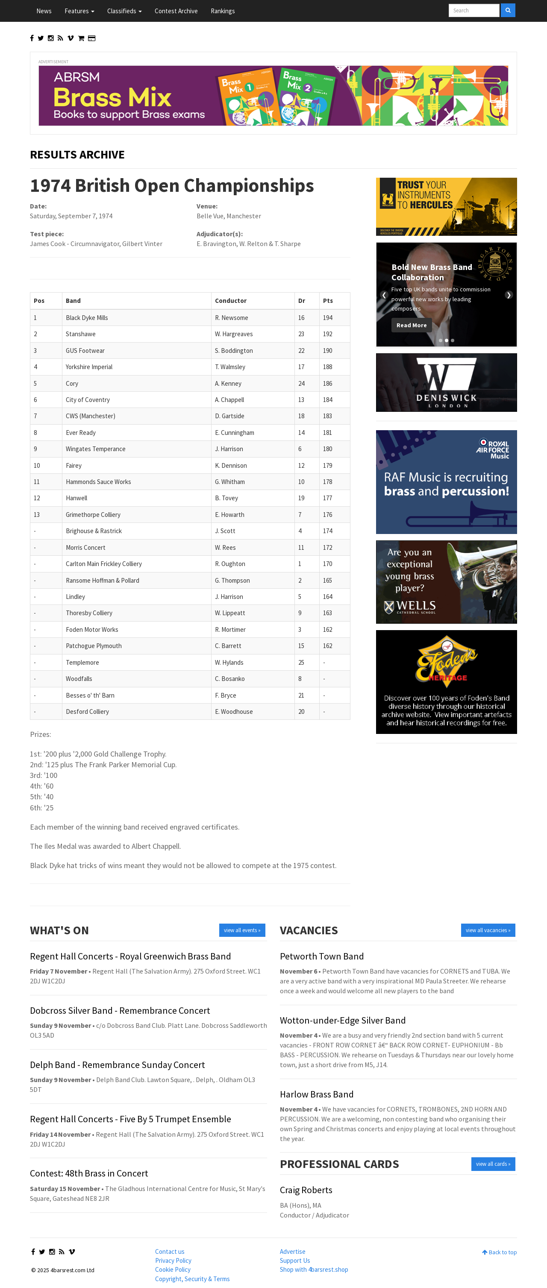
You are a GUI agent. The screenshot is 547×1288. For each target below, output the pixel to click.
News (44, 11)
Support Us (295, 1260)
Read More (412, 325)
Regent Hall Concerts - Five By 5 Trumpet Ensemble (130, 1119)
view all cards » (493, 1164)
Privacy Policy (173, 1260)
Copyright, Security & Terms (192, 1279)
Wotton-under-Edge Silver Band (343, 1020)
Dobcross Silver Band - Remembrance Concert (120, 1010)
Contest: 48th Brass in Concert (89, 1173)
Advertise (293, 1251)
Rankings (223, 11)
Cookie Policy (173, 1269)
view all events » (242, 930)
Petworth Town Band (322, 956)
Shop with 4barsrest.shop (314, 1269)
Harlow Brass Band (317, 1094)
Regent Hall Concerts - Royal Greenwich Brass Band (130, 956)
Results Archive (77, 154)
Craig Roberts (306, 1190)
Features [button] (79, 11)
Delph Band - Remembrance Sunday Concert (117, 1065)
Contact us (170, 1251)
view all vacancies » (488, 930)
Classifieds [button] (124, 11)
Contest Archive (176, 11)
